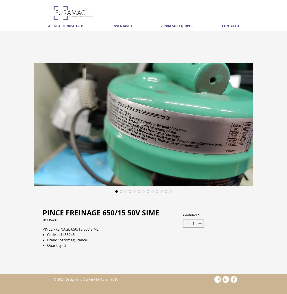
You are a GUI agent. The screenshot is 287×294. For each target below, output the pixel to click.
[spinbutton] (193, 223)
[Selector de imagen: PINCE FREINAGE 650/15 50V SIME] (116, 191)
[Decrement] (186, 223)
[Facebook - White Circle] (233, 279)
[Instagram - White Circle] (217, 279)
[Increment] (200, 223)
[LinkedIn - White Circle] (225, 279)
